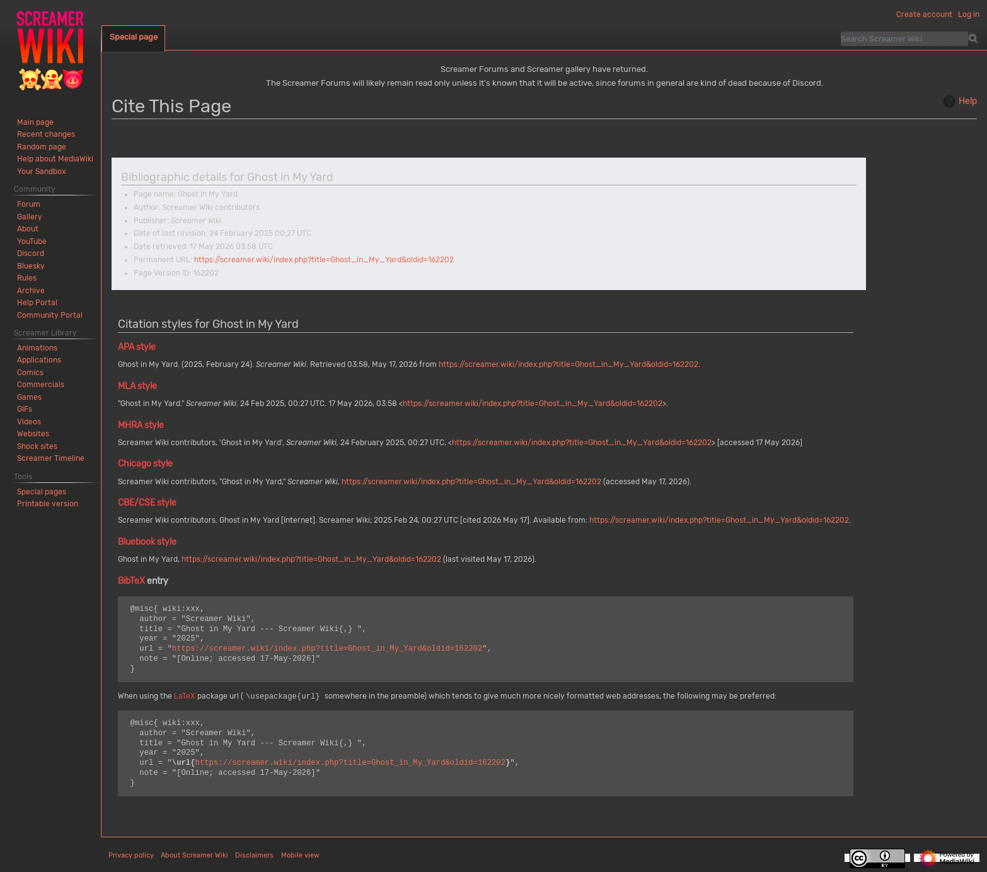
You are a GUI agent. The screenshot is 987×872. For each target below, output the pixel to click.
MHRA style (141, 425)
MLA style (137, 386)
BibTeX (131, 581)
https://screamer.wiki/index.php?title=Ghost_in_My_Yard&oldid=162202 (324, 259)
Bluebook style (147, 542)
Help (958, 101)
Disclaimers (254, 855)
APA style (137, 347)
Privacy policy (131, 855)
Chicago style (145, 463)
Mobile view (300, 855)
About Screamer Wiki (194, 855)
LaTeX (184, 696)
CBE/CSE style (147, 502)
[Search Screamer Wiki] (904, 38)
